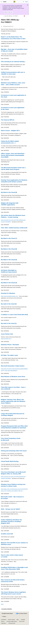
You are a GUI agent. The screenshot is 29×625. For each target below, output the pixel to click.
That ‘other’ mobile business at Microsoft (14, 227)
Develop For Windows (8, 293)
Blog (17, 619)
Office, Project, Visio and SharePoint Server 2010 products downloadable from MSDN (12, 155)
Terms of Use (21, 621)
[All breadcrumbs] (2, 16)
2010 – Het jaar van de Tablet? (10, 509)
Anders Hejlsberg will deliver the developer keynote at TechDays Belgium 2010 (11, 521)
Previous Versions (11, 619)
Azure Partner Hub (7, 334)
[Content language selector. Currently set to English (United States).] (7, 614)
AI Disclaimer (3, 619)
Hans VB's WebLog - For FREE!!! (11, 16)
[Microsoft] (14, 2)
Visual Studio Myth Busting (9, 461)
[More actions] (27, 16)
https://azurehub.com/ (6, 338)
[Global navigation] (1, 2)
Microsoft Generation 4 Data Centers (12, 366)
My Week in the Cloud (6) (9, 249)
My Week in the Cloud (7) (9, 238)
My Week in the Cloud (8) (9, 192)
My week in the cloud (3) (9, 304)
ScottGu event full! (7, 534)
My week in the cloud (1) (9, 323)
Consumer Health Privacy (11, 621)
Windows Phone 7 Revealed (10, 344)
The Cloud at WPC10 (7, 120)
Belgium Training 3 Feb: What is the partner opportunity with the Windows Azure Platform (13, 401)
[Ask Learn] (24, 16)
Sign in (26, 1)
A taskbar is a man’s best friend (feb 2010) (14, 314)
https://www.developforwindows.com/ (9, 296)
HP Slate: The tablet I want (9, 355)
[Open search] (23, 2)
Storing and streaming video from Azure (14, 450)
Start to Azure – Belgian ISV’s (10, 130)
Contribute (23, 619)
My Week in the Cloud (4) (9, 282)
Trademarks (3, 623)
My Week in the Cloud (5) (9, 259)
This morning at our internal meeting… (13, 61)
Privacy (2, 621)
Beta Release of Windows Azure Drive (13, 376)
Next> (2, 604)
